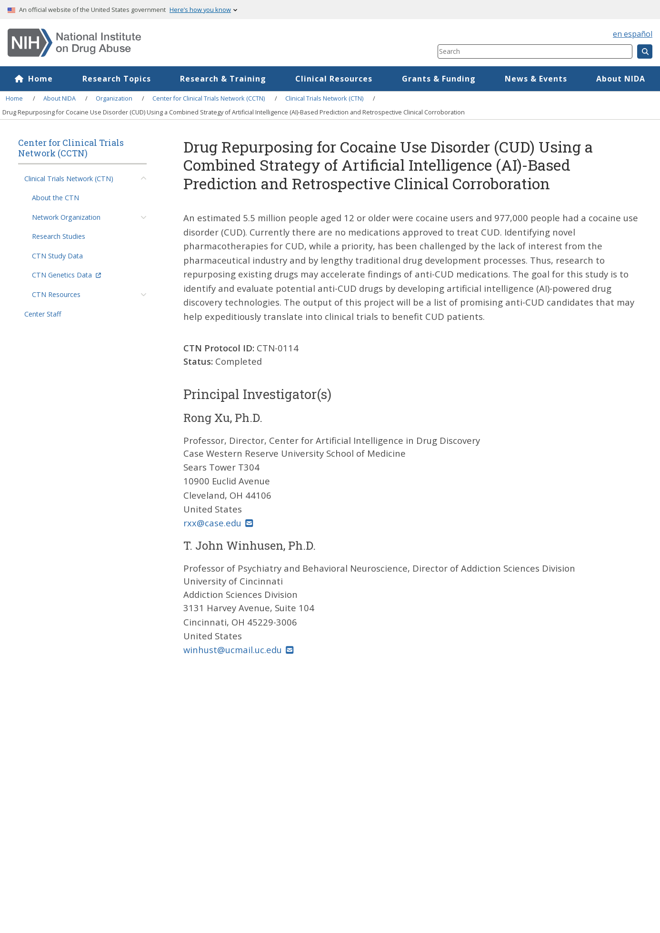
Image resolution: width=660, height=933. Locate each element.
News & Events (536, 78)
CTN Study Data (57, 255)
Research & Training (223, 78)
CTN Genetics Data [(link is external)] (66, 274)
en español (632, 34)
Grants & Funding (439, 78)
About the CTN (55, 197)
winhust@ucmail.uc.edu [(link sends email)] (238, 650)
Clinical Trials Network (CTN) (324, 98)
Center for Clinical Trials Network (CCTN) (208, 98)
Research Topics (116, 78)
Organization (114, 98)
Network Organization (66, 217)
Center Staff (42, 313)
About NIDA (620, 78)
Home (40, 78)
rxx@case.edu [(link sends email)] (218, 523)
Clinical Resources (333, 78)
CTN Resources (56, 294)
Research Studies (58, 236)
